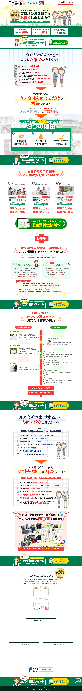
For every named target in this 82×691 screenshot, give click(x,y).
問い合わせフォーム (31, 687)
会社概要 (53, 687)
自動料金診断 (43, 687)
